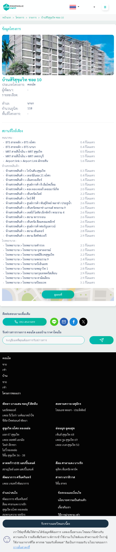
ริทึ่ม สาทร (61, 483)
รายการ (33, 17)
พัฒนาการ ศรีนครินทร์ (16, 477)
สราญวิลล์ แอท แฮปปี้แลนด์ (17, 469)
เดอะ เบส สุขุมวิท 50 (67, 444)
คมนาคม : (7, 137)
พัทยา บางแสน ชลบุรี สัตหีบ (20, 403)
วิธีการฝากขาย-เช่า (69, 514)
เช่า (4, 369)
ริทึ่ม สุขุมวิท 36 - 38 (13, 455)
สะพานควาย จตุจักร (68, 403)
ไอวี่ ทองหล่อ (9, 450)
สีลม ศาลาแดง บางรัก (69, 463)
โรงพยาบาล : (9, 240)
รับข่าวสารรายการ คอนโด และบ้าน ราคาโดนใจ (31, 332)
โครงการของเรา (11, 393)
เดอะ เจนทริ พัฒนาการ (15, 483)
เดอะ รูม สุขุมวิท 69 (67, 439)
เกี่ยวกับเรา (64, 507)
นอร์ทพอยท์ (9, 410)
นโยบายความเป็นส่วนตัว (72, 500)
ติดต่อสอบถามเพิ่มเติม (16, 314)
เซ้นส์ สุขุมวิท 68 (65, 434)
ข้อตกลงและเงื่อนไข (69, 492)
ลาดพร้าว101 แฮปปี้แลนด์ (18, 463)
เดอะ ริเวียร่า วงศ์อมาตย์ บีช (18, 415)
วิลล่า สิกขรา (9, 444)
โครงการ (20, 17)
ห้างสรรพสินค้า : (11, 166)
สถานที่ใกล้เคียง (12, 131)
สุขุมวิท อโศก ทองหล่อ (16, 428)
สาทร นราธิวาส (65, 477)
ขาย (4, 364)
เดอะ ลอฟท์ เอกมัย (13, 439)
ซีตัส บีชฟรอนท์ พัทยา (14, 420)
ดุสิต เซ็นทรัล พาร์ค (66, 469)
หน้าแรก (6, 17)
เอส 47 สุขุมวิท (10, 434)
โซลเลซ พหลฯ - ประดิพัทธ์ (71, 410)
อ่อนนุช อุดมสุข (65, 428)
